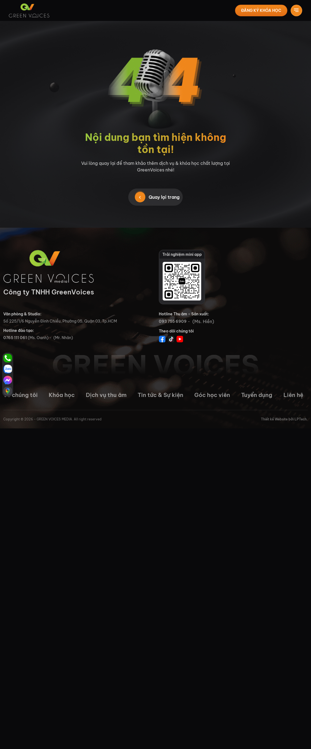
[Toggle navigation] (296, 10)
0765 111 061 (15, 337)
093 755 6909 (173, 321)
